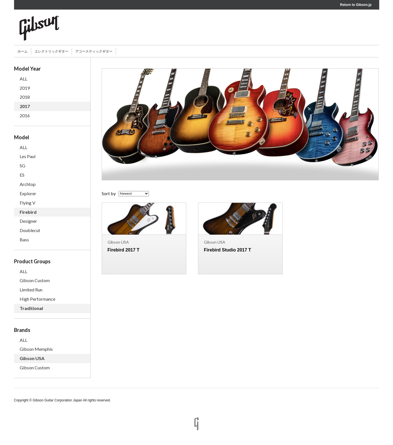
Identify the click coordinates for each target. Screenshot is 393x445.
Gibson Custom (35, 280)
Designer (28, 221)
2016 (25, 115)
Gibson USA (32, 358)
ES (22, 174)
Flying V (27, 202)
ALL (23, 78)
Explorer (28, 193)
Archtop (28, 184)
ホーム (22, 51)
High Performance (37, 299)
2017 (25, 106)
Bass (24, 239)
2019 (25, 88)
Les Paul (27, 156)
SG (22, 165)
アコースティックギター (93, 51)
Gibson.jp (363, 5)
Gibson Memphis (36, 349)
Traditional (31, 308)
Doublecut (30, 230)
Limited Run (31, 289)
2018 (25, 97)
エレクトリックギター (51, 51)
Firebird (28, 212)
